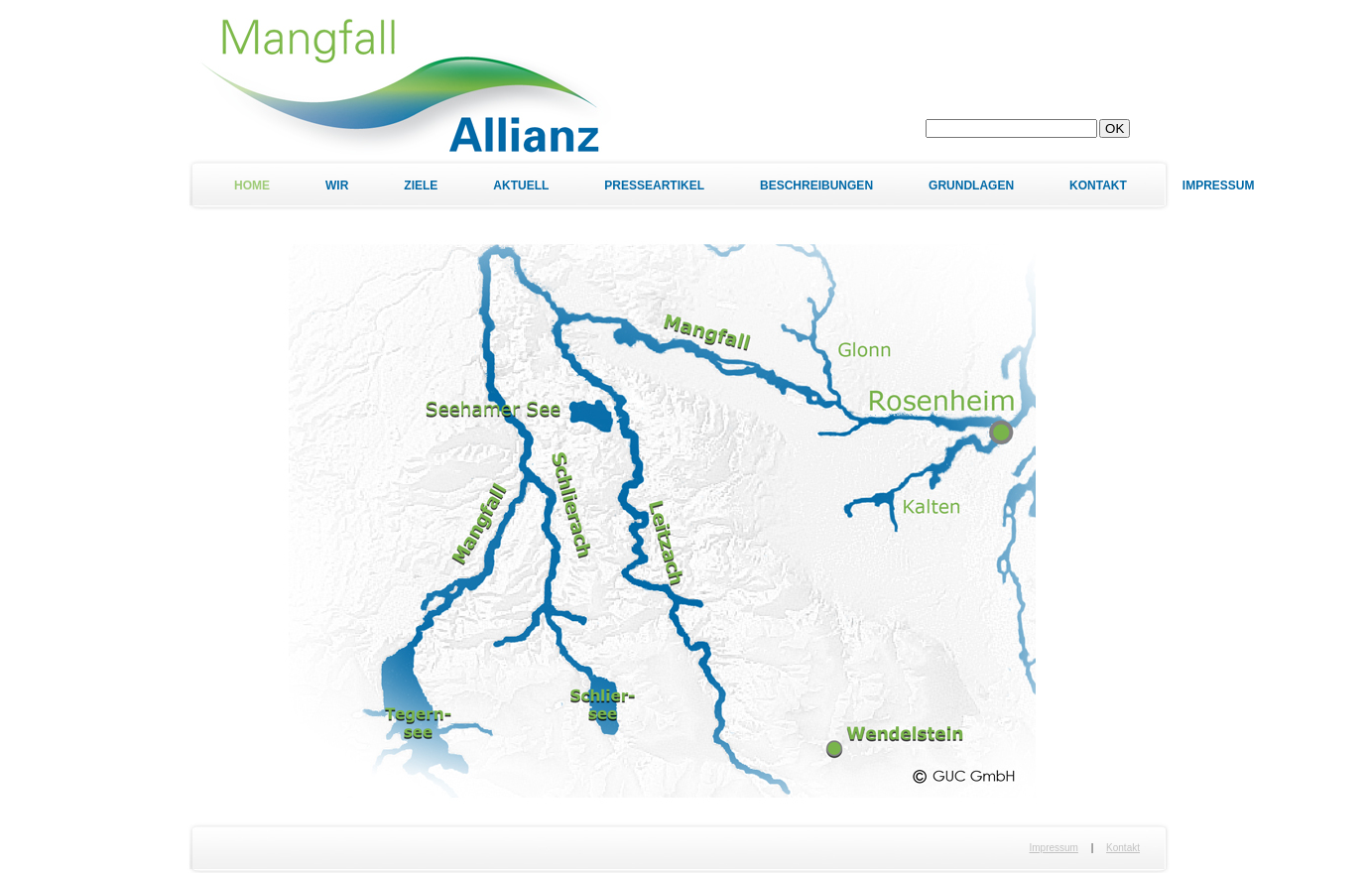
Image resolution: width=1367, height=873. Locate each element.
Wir (336, 185)
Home (252, 185)
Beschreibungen (816, 185)
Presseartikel (654, 185)
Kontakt (1098, 185)
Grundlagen (971, 185)
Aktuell (521, 185)
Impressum (1218, 185)
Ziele (420, 185)
